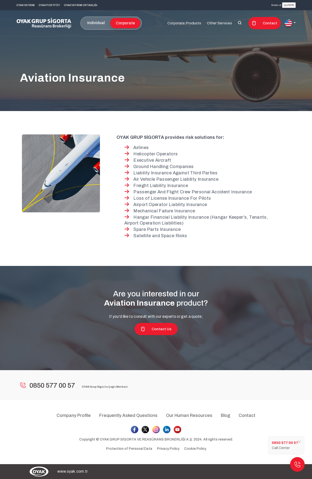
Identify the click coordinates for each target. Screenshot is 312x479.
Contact (264, 23)
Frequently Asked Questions (128, 415)
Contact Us (156, 329)
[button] (290, 23)
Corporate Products (184, 23)
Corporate (125, 23)
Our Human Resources (189, 415)
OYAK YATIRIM (25, 5)
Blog (225, 415)
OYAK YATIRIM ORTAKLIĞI (80, 5)
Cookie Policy (195, 449)
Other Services (219, 23)
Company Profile (74, 415)
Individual (96, 23)
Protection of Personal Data (129, 449)
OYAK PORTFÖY (49, 5)
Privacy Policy (168, 449)
